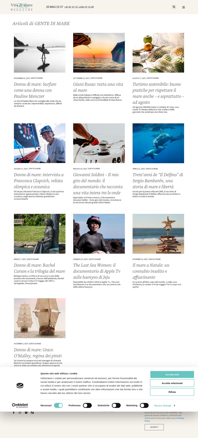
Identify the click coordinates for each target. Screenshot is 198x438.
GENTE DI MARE (37, 78)
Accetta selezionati (172, 409)
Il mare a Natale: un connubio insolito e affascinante (152, 277)
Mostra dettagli (162, 432)
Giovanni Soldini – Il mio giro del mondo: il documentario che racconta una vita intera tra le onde (98, 186)
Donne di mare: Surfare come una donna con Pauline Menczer (37, 90)
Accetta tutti (172, 401)
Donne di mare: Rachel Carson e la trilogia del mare (36, 277)
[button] (174, 7)
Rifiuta (172, 418)
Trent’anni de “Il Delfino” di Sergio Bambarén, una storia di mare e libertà (157, 180)
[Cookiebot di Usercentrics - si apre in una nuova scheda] (20, 432)
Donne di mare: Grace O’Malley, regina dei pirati (39, 361)
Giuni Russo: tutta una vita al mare (95, 87)
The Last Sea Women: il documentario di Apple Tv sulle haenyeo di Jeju (98, 277)
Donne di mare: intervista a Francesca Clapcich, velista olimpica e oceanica (39, 183)
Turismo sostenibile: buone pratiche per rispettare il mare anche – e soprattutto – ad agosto (157, 93)
